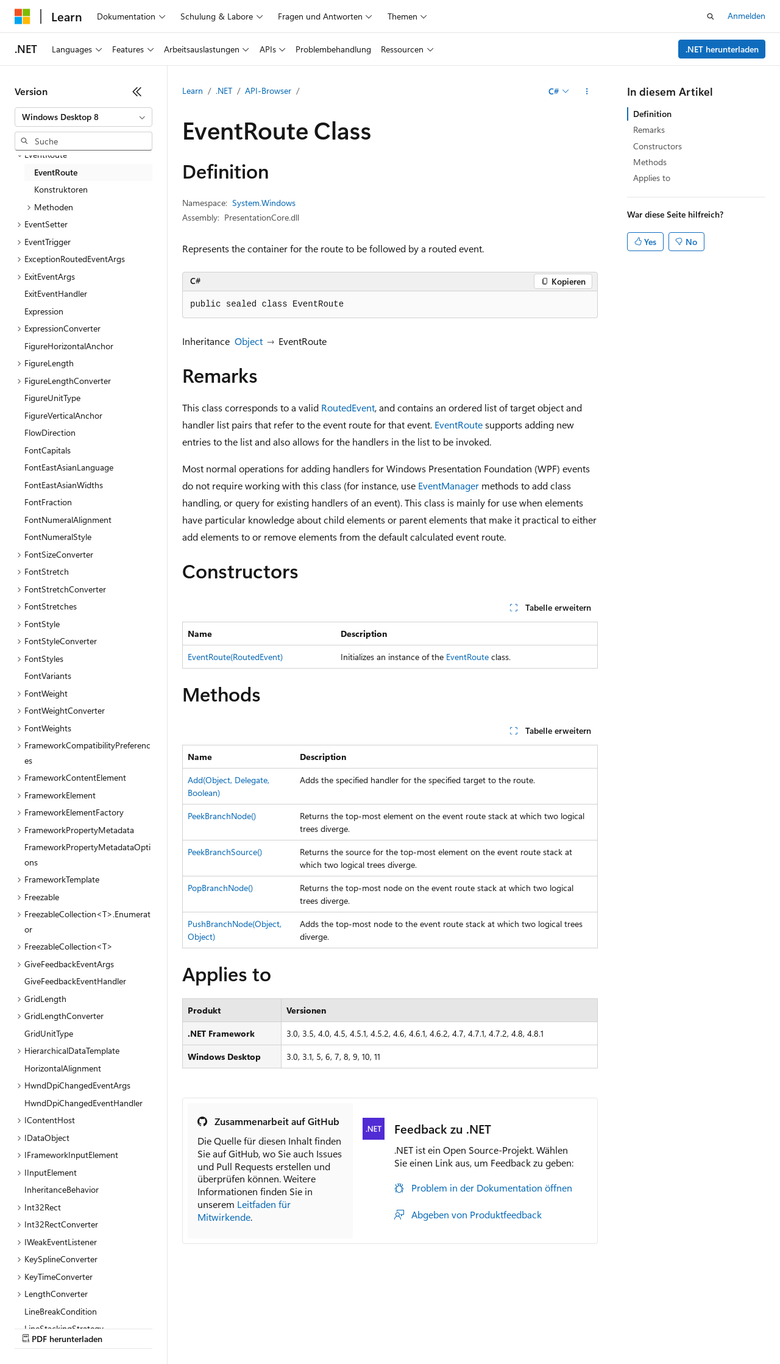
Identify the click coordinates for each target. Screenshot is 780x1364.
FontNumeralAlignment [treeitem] (68, 519)
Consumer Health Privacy (405, 1327)
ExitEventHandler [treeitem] (55, 293)
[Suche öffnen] (710, 16)
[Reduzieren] (137, 91)
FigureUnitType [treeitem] (52, 397)
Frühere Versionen (148, 1327)
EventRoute (458, 424)
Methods (650, 162)
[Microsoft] (22, 16)
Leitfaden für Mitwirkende (244, 1210)
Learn (192, 90)
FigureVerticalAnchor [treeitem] (63, 415)
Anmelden (746, 15)
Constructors (657, 146)
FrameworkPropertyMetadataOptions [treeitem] (87, 854)
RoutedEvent (348, 407)
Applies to (651, 177)
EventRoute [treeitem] (55, 172)
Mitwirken (255, 1327)
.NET (224, 90)
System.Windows (264, 202)
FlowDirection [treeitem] (50, 432)
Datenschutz (311, 1327)
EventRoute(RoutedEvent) (235, 656)
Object (249, 341)
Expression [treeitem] (43, 311)
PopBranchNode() (220, 887)
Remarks (649, 129)
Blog (204, 1327)
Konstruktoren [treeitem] (61, 189)
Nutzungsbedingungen (519, 1327)
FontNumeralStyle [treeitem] (57, 536)
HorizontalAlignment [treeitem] (62, 1068)
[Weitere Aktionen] (587, 91)
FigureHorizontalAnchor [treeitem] (68, 346)
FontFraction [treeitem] (48, 502)
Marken (655, 1327)
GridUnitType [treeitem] (48, 1033)
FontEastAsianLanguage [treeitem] (68, 467)
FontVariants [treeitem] (47, 675)
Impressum (597, 1327)
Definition (652, 113)
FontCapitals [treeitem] (47, 450)
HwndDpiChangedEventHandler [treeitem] (83, 1103)
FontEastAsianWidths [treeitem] (63, 485)
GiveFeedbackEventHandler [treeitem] (75, 981)
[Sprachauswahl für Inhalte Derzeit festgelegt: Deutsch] (42, 1298)
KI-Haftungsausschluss (57, 1327)
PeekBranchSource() (225, 852)
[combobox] (83, 117)
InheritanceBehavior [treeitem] (61, 1189)
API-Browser (268, 90)
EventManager (448, 485)
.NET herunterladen (722, 49)
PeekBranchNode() (222, 816)
